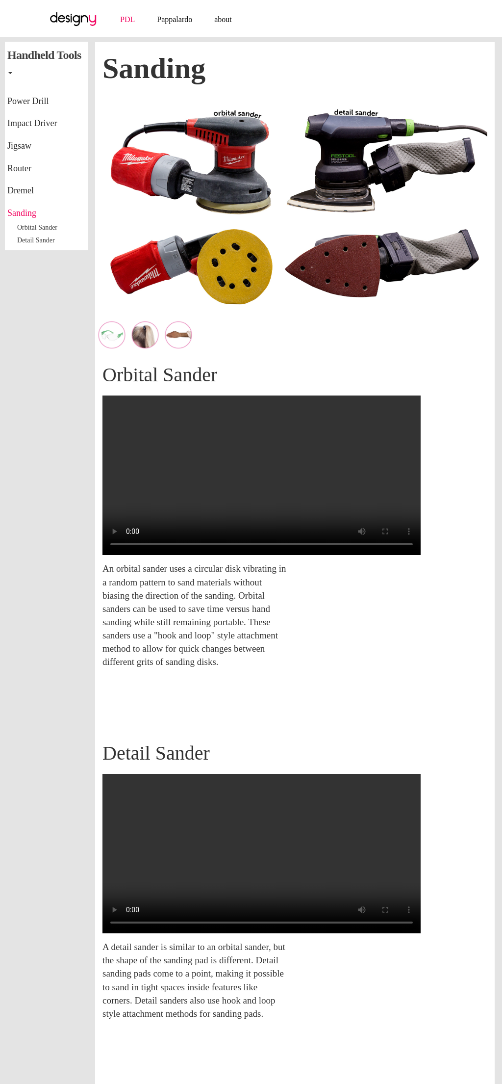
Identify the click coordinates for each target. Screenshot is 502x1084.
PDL (127, 19)
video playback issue (261, 475)
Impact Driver (32, 123)
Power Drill (28, 101)
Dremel (20, 190)
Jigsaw (19, 146)
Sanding (21, 213)
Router (19, 168)
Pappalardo (174, 19)
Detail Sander (36, 240)
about (223, 19)
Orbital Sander (37, 227)
